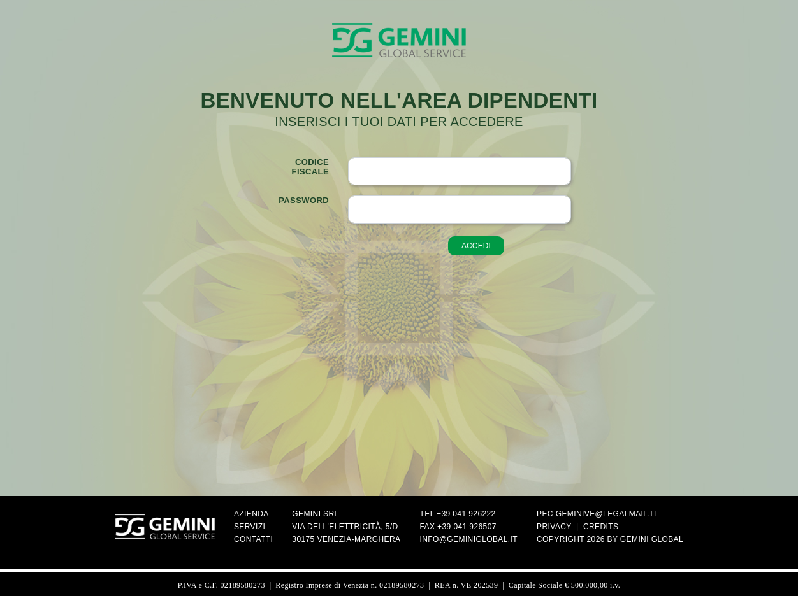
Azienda (251, 513)
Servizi (249, 526)
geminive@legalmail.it (607, 513)
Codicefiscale (310, 166)
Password (304, 200)
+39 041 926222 (466, 513)
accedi (476, 245)
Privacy (554, 526)
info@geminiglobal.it (469, 539)
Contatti (253, 539)
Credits (600, 526)
